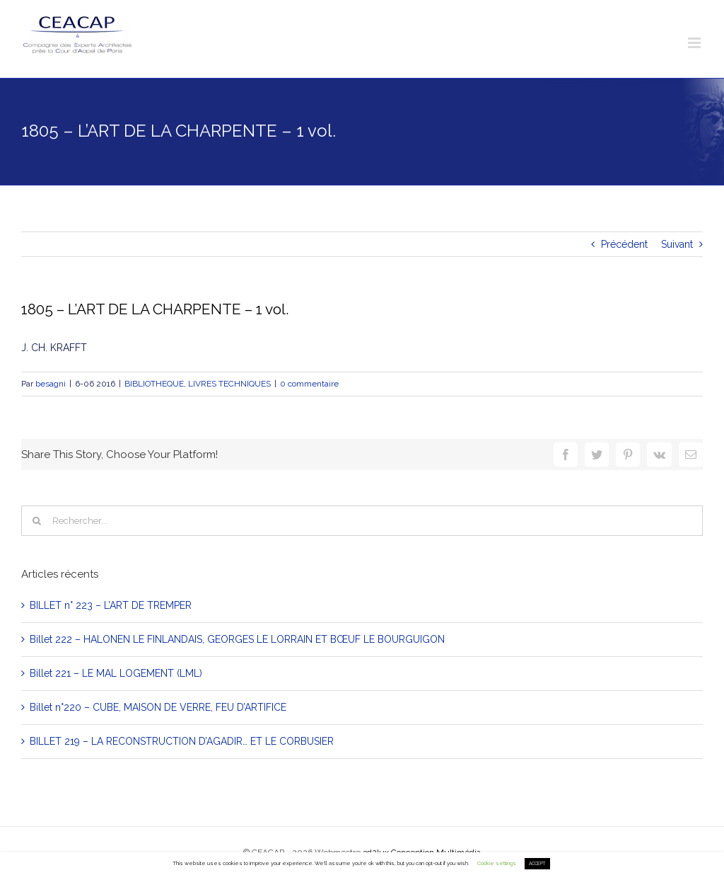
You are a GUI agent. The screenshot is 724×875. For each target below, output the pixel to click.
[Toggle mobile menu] (695, 42)
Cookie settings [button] (496, 863)
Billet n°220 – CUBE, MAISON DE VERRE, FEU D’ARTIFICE (158, 707)
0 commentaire (309, 384)
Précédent (624, 244)
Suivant (677, 244)
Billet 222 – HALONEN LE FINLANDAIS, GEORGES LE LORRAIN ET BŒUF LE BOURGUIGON (237, 639)
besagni (50, 384)
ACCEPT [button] (537, 864)
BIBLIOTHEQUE (154, 384)
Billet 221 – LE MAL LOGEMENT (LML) (116, 673)
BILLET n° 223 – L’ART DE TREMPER (111, 605)
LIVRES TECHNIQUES (229, 384)
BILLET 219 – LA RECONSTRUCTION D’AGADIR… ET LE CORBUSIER (182, 741)
